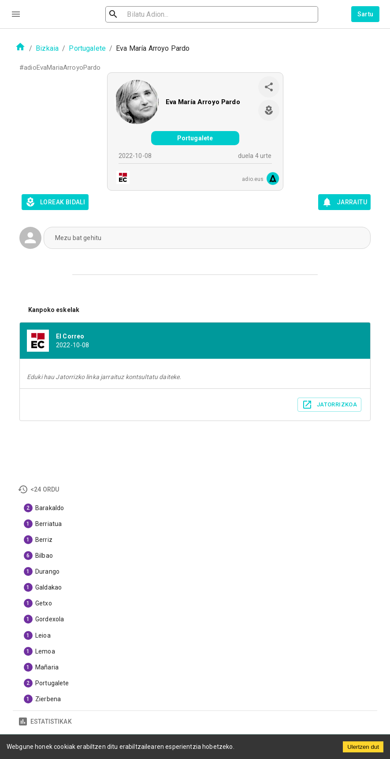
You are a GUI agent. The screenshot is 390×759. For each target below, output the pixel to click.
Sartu (365, 14)
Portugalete (87, 48)
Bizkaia (47, 48)
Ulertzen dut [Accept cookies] (363, 747)
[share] (268, 87)
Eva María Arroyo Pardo (203, 102)
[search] (159, 14)
